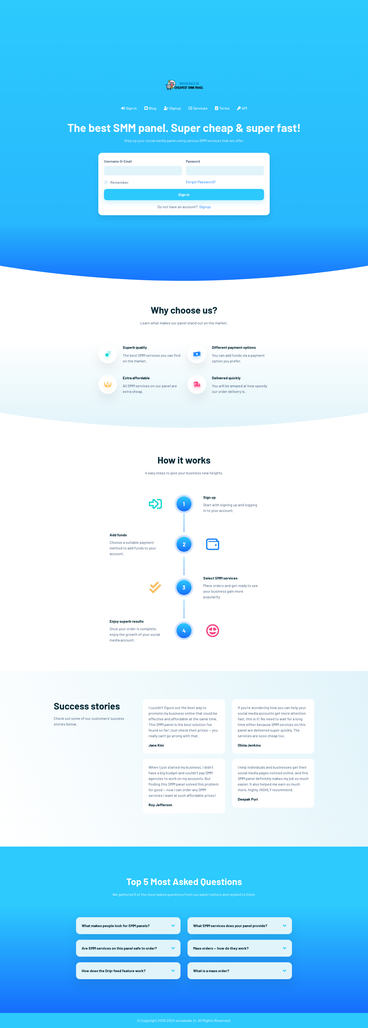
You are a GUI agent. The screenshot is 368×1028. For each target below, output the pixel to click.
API (242, 108)
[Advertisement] (141, 33)
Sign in (129, 108)
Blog (150, 108)
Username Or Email (118, 161)
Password (193, 161)
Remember (119, 182)
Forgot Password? (200, 182)
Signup (172, 108)
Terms (222, 108)
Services (197, 108)
